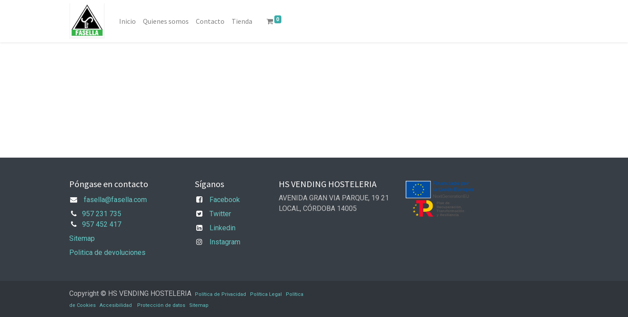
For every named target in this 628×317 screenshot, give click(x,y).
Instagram (224, 242)
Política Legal (266, 294)
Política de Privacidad (220, 294)
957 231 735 (101, 214)
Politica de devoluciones (107, 252)
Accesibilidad (116, 305)
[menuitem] (127, 21)
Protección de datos (161, 305)
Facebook (224, 199)
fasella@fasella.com (115, 199)
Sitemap (82, 238)
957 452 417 (101, 224)
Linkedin (222, 228)
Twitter (220, 214)
